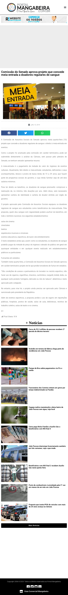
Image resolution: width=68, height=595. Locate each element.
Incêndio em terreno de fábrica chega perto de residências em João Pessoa (46, 350)
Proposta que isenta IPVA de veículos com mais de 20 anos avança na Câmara (47, 506)
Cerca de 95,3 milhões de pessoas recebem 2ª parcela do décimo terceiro (47, 330)
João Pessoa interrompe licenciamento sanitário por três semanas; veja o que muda (47, 447)
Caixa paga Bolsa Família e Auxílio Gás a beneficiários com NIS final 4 (44, 428)
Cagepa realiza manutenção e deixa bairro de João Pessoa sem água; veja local (46, 408)
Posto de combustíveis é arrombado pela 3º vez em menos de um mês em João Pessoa (47, 486)
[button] (65, 7)
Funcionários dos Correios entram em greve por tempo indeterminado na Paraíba (47, 389)
